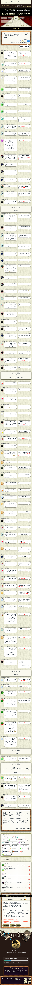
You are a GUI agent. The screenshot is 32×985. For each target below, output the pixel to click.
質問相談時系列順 (5, 859)
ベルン (25, 39)
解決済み (10, 18)
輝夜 (4, 494)
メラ (4, 380)
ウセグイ (18, 973)
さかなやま (5, 86)
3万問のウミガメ (22, 979)
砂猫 (4, 450)
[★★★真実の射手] (13, 868)
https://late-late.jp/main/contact (20, 953)
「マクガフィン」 (6, 124)
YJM (3, 75)
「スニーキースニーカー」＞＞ (24, 25)
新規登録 (29, 6)
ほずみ (4, 61)
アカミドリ (5, 698)
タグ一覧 (22, 18)
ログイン (24, 6)
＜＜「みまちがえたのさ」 (6, 25)
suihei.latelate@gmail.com (22, 952)
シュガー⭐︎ (5, 756)
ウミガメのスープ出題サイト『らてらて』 (8, 5)
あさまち (4, 50)
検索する (16, 18)
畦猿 (4, 184)
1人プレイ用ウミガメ (10, 978)
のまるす (4, 465)
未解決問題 (4, 18)
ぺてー (4, 153)
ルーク (4, 411)
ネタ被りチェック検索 (7, 21)
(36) (5, 534)
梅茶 (3, 93)
